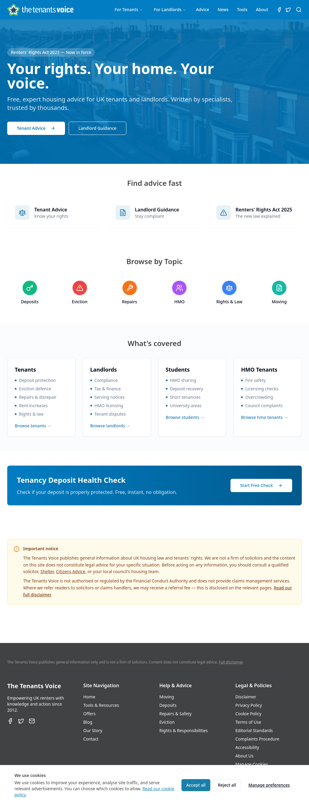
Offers (89, 713)
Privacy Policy (248, 705)
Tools (242, 9)
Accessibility (247, 747)
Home (89, 697)
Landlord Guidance (97, 128)
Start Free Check (261, 485)
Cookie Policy (248, 713)
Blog (87, 722)
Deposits (168, 705)
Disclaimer (245, 697)
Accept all (195, 785)
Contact (91, 739)
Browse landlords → (110, 426)
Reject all (227, 785)
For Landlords (170, 9)
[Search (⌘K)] (299, 10)
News (223, 9)
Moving (166, 697)
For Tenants (129, 9)
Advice (202, 9)
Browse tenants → (33, 426)
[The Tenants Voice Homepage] (40, 10)
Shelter (47, 571)
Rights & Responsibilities (183, 730)
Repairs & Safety (175, 713)
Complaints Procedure (257, 739)
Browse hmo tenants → (264, 417)
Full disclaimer (231, 662)
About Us (244, 756)
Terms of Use (248, 722)
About (262, 9)
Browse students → (185, 417)
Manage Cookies (251, 764)
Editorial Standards (254, 730)
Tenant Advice (36, 128)
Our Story (92, 730)
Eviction (167, 722)
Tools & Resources (101, 705)
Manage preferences (269, 785)
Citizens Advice (70, 571)
